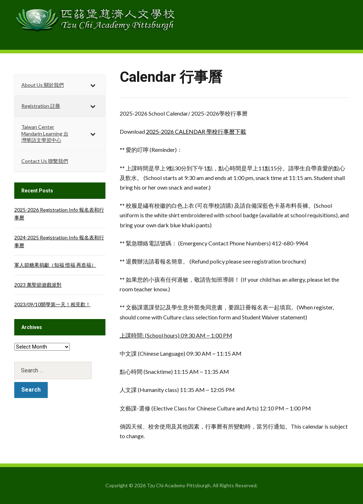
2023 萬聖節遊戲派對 (38, 285)
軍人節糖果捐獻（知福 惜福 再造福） (55, 265)
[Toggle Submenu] (93, 85)
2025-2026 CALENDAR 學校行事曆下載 (196, 131)
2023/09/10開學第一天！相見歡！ (52, 304)
